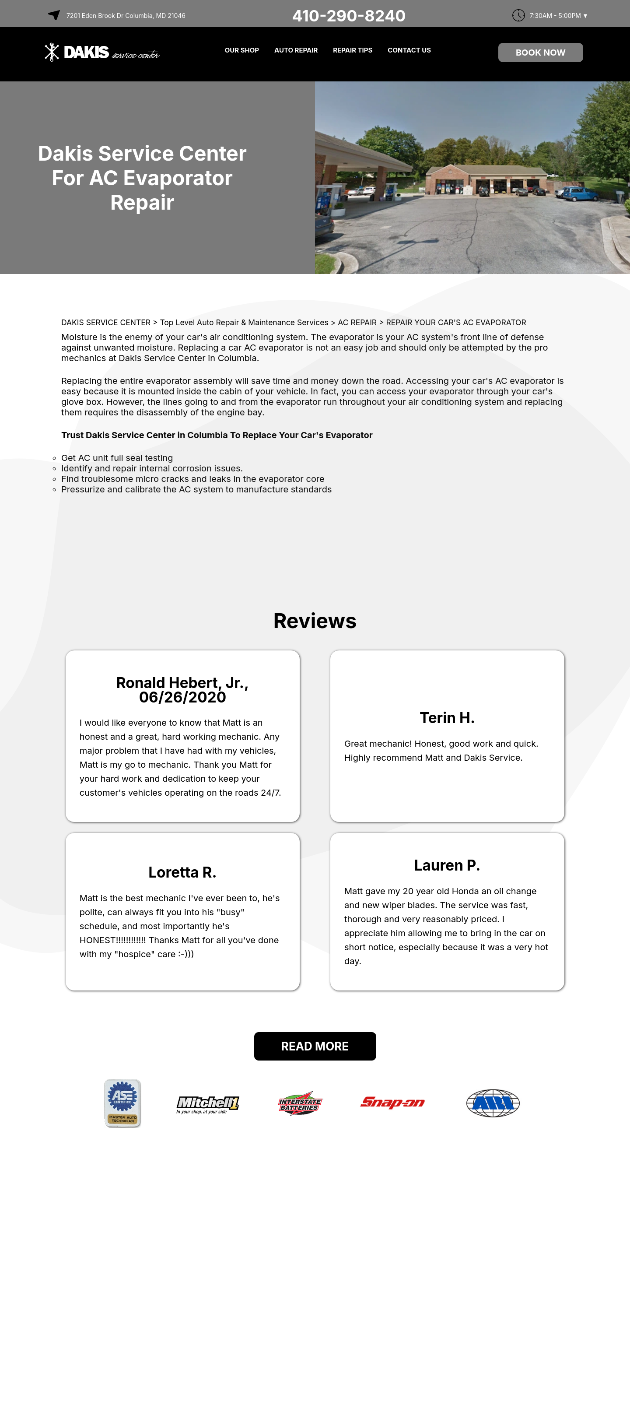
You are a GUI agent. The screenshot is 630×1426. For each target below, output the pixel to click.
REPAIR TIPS (352, 50)
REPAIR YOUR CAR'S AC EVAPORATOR (456, 322)
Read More (315, 1046)
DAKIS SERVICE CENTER (105, 322)
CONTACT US (409, 50)
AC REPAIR (357, 322)
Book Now (541, 52)
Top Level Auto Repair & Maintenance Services (244, 322)
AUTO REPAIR (296, 50)
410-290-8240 (349, 15)
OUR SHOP (242, 50)
